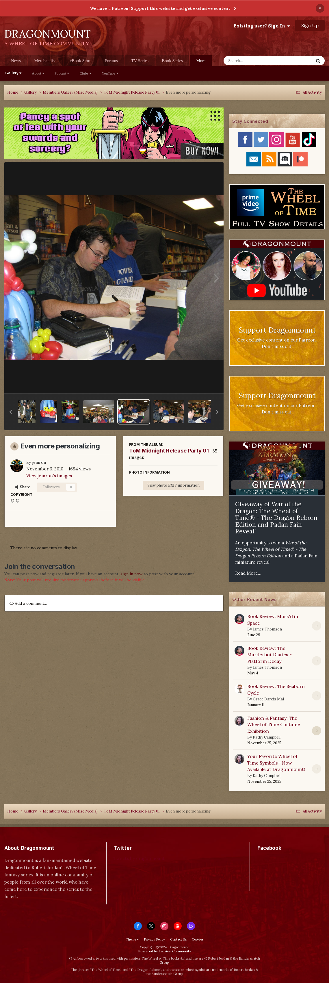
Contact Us (178, 939)
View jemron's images (49, 475)
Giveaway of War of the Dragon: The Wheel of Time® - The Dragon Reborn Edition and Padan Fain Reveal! (276, 517)
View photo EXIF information (173, 485)
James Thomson (267, 629)
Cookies (197, 939)
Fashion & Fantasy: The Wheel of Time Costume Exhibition (273, 724)
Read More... (248, 573)
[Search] (253, 60)
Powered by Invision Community (164, 951)
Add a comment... (28, 603)
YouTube (110, 73)
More (201, 60)
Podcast (62, 73)
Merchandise (45, 60)
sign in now (131, 573)
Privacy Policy (154, 939)
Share (22, 487)
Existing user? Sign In (262, 26)
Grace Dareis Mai (268, 699)
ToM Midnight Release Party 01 (169, 451)
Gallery (13, 73)
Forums (111, 60)
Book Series (172, 60)
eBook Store (81, 60)
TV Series (139, 60)
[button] (10, 411)
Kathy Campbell (266, 737)
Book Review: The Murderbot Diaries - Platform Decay (269, 654)
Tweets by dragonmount (139, 858)
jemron (39, 462)
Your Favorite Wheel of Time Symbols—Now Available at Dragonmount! (276, 762)
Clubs (85, 73)
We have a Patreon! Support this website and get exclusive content (160, 8)
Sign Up (310, 25)
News (16, 60)
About (38, 73)
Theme (132, 939)
